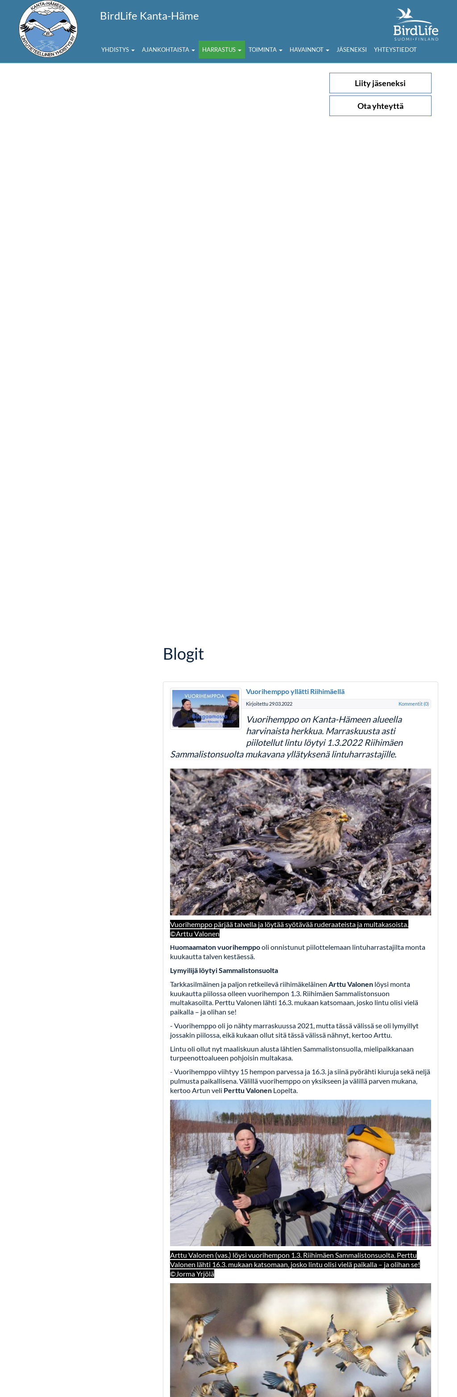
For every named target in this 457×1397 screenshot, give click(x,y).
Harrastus (221, 49)
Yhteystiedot (395, 49)
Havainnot (309, 49)
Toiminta (266, 49)
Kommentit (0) (414, 704)
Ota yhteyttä (380, 106)
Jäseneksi (352, 49)
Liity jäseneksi (380, 83)
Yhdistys (118, 49)
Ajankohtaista (168, 49)
